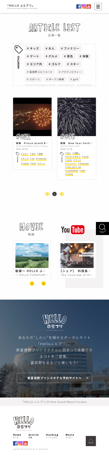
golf (75, 79)
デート (34, 56)
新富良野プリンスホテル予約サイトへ (54, 378)
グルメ (53, 56)
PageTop (90, 441)
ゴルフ (56, 64)
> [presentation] (43, 283)
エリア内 (36, 64)
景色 (70, 56)
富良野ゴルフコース (41, 72)
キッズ (34, 48)
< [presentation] (32, 283)
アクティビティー (71, 72)
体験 (86, 56)
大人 (51, 48)
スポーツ (35, 79)
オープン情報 (56, 79)
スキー (74, 64)
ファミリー (71, 48)
